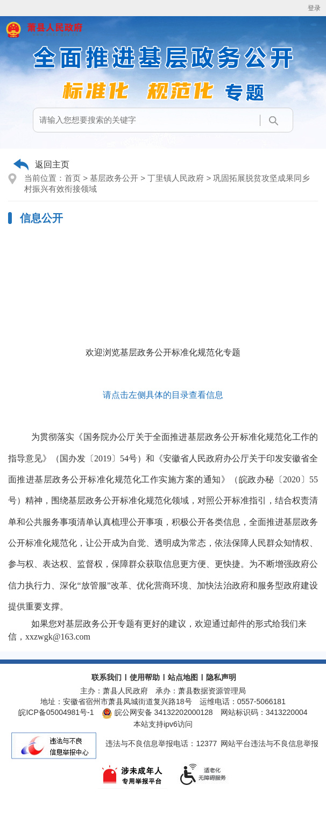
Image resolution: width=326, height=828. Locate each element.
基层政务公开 (114, 178)
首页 (73, 178)
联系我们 (106, 677)
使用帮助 (145, 677)
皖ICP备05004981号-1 (56, 712)
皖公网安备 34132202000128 (157, 712)
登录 (314, 8)
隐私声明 (221, 677)
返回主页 (52, 164)
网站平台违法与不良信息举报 (269, 743)
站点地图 (183, 677)
